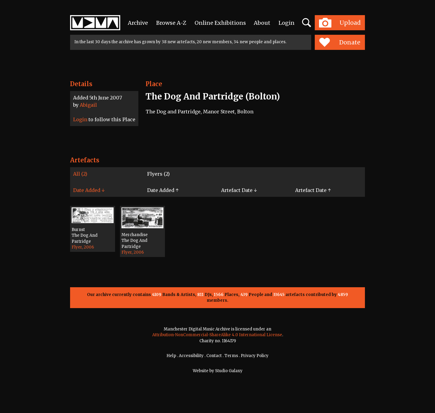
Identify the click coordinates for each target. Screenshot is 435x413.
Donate (339, 42)
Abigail (88, 105)
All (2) (80, 174)
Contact (214, 355)
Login (287, 22)
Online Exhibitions (220, 22)
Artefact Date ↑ (313, 190)
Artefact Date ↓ (239, 190)
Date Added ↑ (163, 190)
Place (154, 84)
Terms (231, 355)
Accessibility (191, 355)
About (262, 22)
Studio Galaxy (229, 370)
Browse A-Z (171, 22)
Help (171, 355)
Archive (138, 22)
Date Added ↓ (89, 190)
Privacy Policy (255, 355)
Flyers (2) (158, 174)
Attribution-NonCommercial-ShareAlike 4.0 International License (217, 334)
